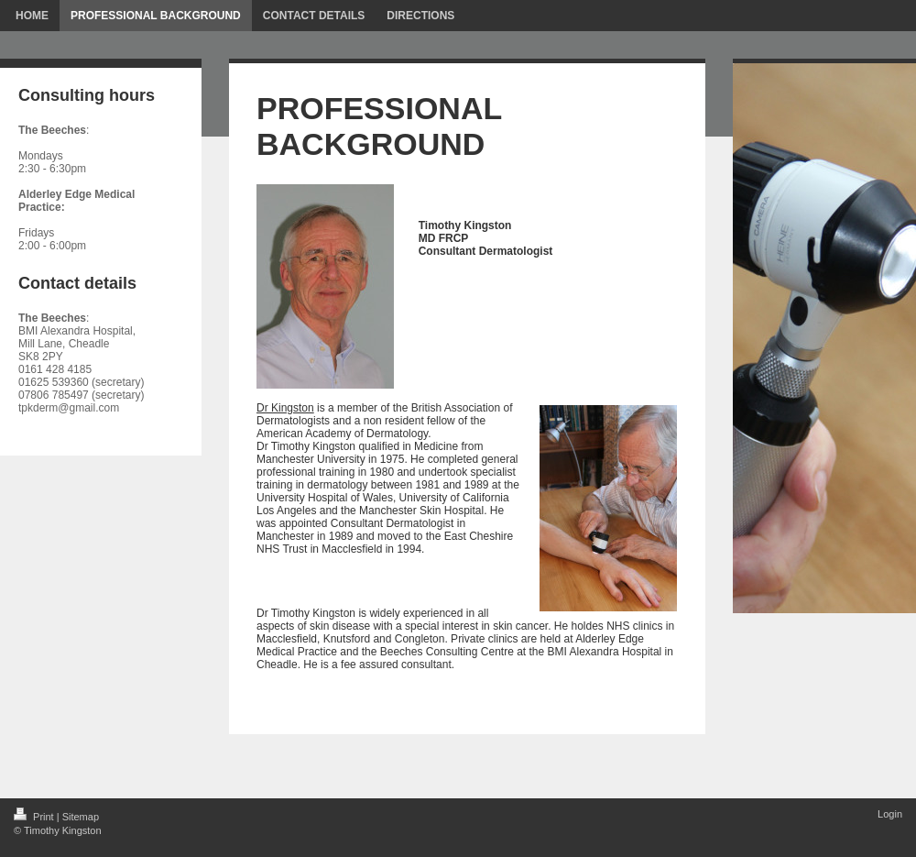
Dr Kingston (285, 407)
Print (35, 816)
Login (890, 813)
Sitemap (80, 816)
